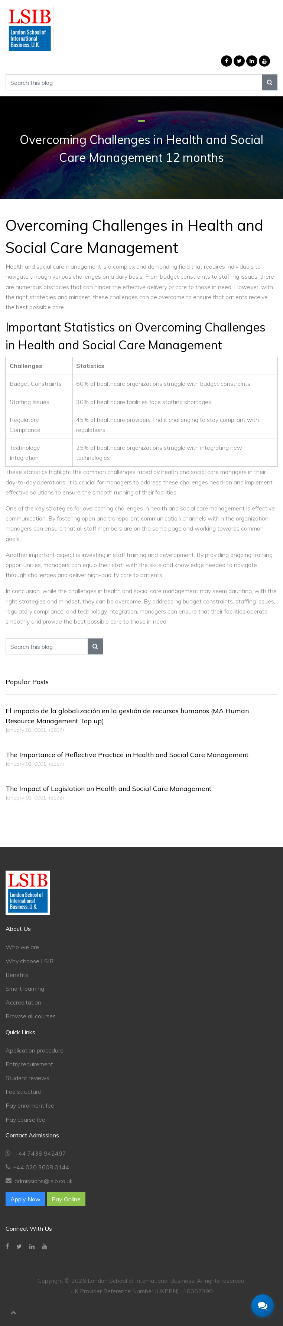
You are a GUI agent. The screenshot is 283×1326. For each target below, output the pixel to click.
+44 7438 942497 (40, 1153)
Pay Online (66, 1199)
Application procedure (35, 1050)
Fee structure (23, 1091)
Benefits (17, 975)
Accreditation (23, 1002)
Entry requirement (29, 1064)
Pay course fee (25, 1119)
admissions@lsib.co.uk (43, 1181)
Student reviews (27, 1078)
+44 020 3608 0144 (41, 1167)
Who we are (22, 947)
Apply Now (25, 1199)
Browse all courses (31, 1016)
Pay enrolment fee (30, 1105)
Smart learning (25, 988)
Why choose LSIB (29, 961)
